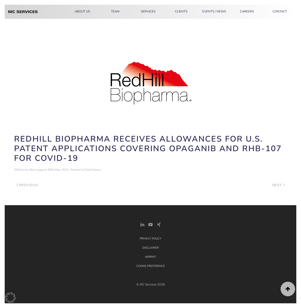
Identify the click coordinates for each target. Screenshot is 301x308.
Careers (247, 11)
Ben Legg (36, 170)
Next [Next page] (278, 185)
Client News (92, 170)
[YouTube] (150, 224)
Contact (280, 11)
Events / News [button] (214, 11)
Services (148, 11)
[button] (288, 289)
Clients (181, 11)
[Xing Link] (158, 224)
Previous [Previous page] (27, 185)
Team (115, 11)
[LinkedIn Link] (142, 224)
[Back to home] (23, 12)
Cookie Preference (150, 266)
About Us (82, 11)
